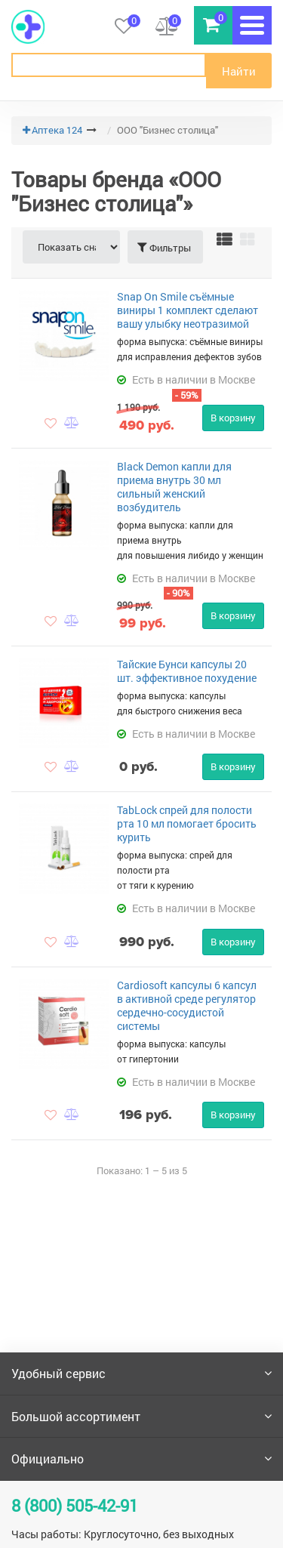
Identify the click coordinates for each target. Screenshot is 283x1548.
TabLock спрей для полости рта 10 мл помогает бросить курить (187, 823)
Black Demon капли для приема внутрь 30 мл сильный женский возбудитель (174, 486)
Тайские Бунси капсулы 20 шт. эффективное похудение (187, 671)
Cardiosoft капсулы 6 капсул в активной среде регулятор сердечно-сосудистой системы (187, 1005)
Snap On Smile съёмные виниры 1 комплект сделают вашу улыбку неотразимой (187, 310)
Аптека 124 (57, 130)
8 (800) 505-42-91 (74, 1505)
